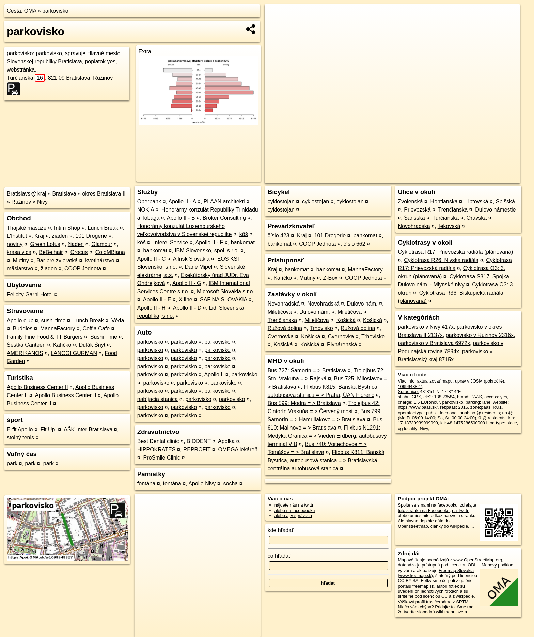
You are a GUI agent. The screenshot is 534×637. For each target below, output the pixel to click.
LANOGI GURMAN (74, 353)
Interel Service (170, 242)
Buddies (23, 328)
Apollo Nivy (202, 483)
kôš (243, 234)
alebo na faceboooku (294, 510)
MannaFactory (57, 328)
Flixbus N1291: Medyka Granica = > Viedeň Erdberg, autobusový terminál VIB (327, 436)
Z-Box (330, 278)
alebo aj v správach (293, 515)
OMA (30, 11)
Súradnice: (408, 391)
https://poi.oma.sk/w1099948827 (489, 178)
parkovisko (55, 11)
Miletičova (280, 312)
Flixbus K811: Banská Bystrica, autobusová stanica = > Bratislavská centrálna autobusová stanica (326, 460)
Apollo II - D (187, 308)
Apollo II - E (157, 299)
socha (230, 483)
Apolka (226, 441)
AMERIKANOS (25, 353)
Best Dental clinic (158, 441)
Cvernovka (281, 336)
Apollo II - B (181, 218)
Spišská (505, 201)
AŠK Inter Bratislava (88, 429)
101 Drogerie (91, 236)
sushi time (53, 320)
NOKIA (145, 210)
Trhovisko (321, 328)
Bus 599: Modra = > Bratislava (304, 403)
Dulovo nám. (362, 304)
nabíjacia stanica (157, 399)
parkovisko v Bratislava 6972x (434, 343)
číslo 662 (354, 244)
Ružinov (21, 202)
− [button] (276, 26)
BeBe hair (51, 252)
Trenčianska (282, 320)
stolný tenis (20, 437)
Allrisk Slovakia (191, 259)
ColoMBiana (110, 252)
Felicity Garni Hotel (30, 294)
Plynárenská (342, 344)
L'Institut (17, 236)
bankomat (243, 242)
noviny (14, 244)
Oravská (476, 218)
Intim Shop (67, 228)
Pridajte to (445, 606)
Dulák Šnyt (92, 345)
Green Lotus (45, 244)
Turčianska (26, 78)
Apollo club (20, 320)
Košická (346, 320)
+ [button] (276, 16)
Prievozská (417, 210)
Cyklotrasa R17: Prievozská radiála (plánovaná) (455, 252)
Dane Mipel (198, 267)
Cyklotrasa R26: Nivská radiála (441, 260)
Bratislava (64, 194)
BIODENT (199, 441)
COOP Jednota (82, 268)
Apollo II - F (209, 242)
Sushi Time (103, 337)
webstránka (21, 70)
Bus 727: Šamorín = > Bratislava (307, 370)
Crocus (79, 252)
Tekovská (449, 226)
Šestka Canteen (26, 345)
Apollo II (214, 374)
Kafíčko (62, 345)
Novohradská (284, 304)
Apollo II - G (186, 283)
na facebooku (444, 505)
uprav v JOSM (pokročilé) (479, 381)
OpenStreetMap (402, 178)
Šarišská (414, 218)
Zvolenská (410, 201)
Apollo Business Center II (37, 387)
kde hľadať (281, 530)
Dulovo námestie (495, 210)
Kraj (39, 236)
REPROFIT (197, 449)
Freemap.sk (437, 178)
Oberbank (149, 201)
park (12, 463)
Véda (117, 320)
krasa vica (19, 252)
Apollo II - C (151, 259)
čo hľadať (279, 556)
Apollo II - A (182, 201)
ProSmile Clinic (161, 458)
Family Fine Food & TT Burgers (45, 337)
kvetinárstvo (99, 260)
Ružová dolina (285, 328)
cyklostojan (281, 201)
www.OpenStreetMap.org (477, 559)
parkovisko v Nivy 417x (426, 327)
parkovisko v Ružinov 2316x (480, 335)
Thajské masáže (27, 228)
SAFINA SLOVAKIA (223, 299)
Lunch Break (103, 228)
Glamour (101, 244)
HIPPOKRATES (156, 449)
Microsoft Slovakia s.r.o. (225, 291)
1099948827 (410, 386)
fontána (146, 483)
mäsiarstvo (20, 268)
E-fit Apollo (20, 429)
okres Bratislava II (103, 194)
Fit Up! (49, 429)
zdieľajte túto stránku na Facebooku (437, 507)
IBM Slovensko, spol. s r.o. (207, 250)
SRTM (462, 601)
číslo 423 (278, 235)
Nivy (42, 202)
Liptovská (476, 201)
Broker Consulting (224, 218)
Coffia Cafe (96, 328)
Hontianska (444, 201)
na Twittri (460, 510)
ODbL (473, 565)
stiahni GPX (409, 396)
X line (185, 299)
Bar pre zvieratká (57, 260)
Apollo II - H (151, 308)
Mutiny (21, 260)
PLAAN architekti (224, 201)
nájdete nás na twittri (294, 505)
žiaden (60, 236)
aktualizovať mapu (434, 381)
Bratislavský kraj (26, 194)
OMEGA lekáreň (238, 449)
